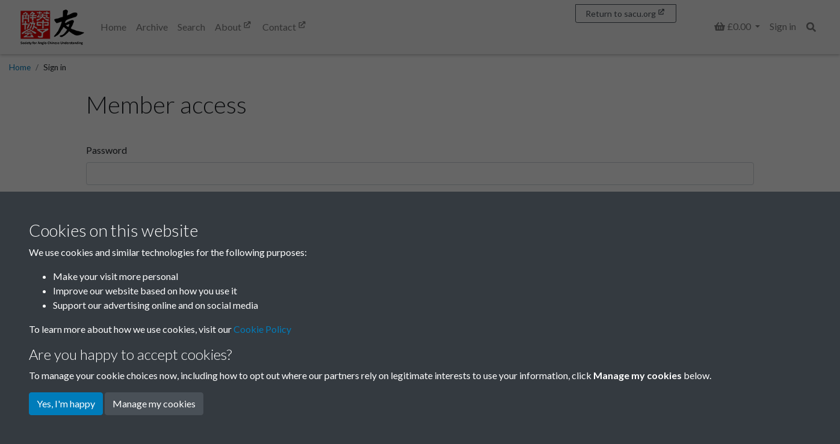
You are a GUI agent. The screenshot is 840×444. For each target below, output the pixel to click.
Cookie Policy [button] (262, 329)
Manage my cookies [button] (154, 403)
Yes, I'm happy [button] (66, 403)
